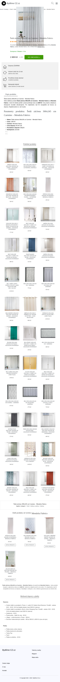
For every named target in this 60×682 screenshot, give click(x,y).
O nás (4, 667)
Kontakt (4, 670)
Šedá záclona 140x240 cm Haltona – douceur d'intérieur (30, 430)
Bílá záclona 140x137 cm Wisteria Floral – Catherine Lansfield (30, 166)
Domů (1, 9)
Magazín (34, 653)
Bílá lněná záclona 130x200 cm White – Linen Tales (12, 373)
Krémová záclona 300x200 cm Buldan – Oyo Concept (30, 460)
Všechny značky (36, 650)
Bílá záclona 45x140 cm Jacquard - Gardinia (30, 403)
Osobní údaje (6, 663)
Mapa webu (35, 657)
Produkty (6, 9)
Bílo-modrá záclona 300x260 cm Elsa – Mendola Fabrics (30, 537)
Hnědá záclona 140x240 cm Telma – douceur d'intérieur (48, 256)
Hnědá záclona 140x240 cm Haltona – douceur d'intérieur (48, 225)
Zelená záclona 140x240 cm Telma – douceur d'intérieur (12, 344)
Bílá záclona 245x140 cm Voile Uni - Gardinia (48, 285)
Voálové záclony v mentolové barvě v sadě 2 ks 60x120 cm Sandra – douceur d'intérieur (12, 226)
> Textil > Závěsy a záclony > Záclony (35, 506)
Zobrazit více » (41, 46)
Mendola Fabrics (23, 46)
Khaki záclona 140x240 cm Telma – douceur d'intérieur (12, 460)
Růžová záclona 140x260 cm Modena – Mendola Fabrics (48, 195)
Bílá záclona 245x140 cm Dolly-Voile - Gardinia (48, 403)
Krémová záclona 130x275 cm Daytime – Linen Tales (48, 314)
